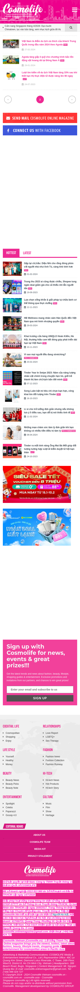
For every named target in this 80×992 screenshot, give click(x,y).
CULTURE (48, 796)
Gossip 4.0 (11, 815)
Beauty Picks (12, 784)
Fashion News (53, 756)
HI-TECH (47, 773)
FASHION (48, 749)
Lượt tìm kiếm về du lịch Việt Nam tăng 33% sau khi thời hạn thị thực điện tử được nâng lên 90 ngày (49, 75)
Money (9, 764)
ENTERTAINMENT (12, 796)
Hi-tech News (52, 780)
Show (48, 811)
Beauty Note (12, 788)
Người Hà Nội (60, 914)
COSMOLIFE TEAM (40, 842)
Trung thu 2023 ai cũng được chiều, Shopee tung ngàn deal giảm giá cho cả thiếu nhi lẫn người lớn (50, 285)
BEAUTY (7, 773)
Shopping (10, 737)
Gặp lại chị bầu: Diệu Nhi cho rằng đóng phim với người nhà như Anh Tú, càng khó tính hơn (48, 266)
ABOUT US (39, 835)
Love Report (52, 733)
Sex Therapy (52, 740)
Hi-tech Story (52, 788)
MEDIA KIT (40, 849)
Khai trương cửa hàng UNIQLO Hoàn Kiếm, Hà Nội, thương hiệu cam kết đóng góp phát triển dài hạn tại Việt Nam (50, 339)
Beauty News (12, 780)
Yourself (10, 756)
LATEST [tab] (27, 252)
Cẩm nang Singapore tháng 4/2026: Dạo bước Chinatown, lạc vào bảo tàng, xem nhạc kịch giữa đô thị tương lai (33, 28)
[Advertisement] (31, 164)
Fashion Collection (55, 760)
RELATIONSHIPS (52, 726)
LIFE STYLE (9, 749)
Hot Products (52, 784)
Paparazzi (11, 811)
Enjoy (8, 740)
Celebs (9, 807)
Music (49, 803)
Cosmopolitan (12, 733)
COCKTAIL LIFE (11, 726)
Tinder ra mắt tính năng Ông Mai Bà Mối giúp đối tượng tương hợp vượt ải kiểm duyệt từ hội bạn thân (50, 449)
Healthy (9, 760)
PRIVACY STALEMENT (40, 856)
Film (48, 807)
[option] (34, 29)
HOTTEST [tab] (11, 252)
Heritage (50, 815)
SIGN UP (40, 698)
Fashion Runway (54, 764)
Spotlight (10, 803)
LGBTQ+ (50, 737)
